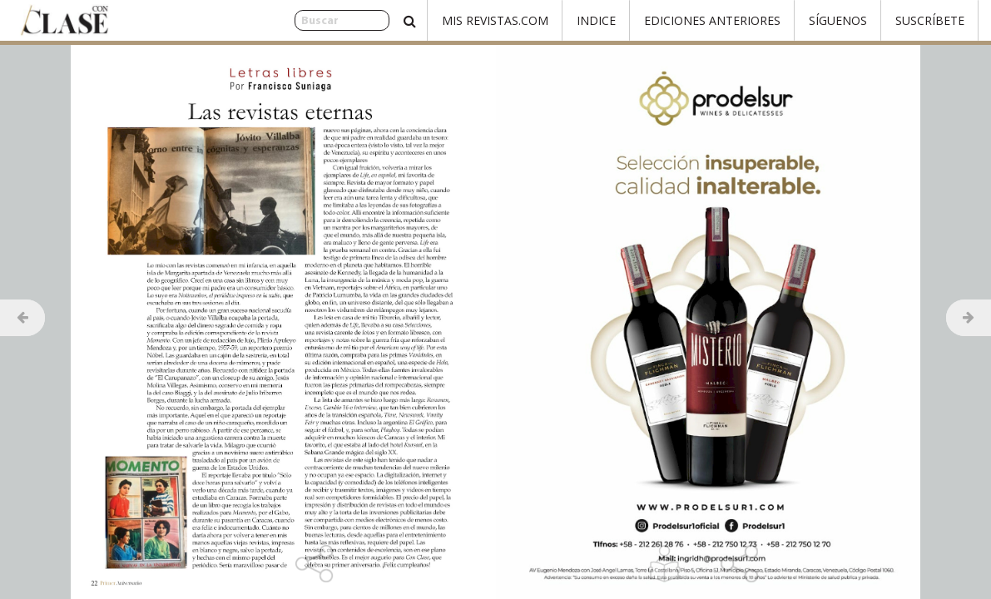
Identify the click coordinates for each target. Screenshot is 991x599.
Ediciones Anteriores (712, 20)
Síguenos (838, 20)
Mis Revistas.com (495, 20)
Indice (596, 20)
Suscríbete (929, 20)
